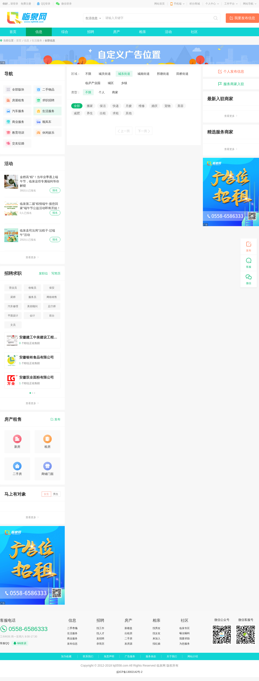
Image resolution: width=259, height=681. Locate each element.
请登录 (14, 3)
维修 (142, 106)
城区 (111, 83)
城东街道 (124, 73)
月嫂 (129, 106)
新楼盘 (128, 628)
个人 (102, 92)
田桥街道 (182, 73)
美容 (180, 106)
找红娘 (156, 643)
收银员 (32, 287)
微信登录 (66, 3)
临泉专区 (184, 628)
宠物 (167, 106)
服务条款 (151, 656)
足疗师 (52, 306)
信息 (38, 32)
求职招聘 (45, 100)
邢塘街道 (163, 73)
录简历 (100, 643)
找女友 (156, 633)
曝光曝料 (184, 633)
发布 (55, 419)
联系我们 (88, 656)
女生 (46, 494)
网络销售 (52, 297)
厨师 (13, 297)
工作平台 (229, 3)
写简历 (55, 273)
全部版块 (14, 89)
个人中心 (210, 3)
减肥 (77, 113)
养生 (90, 113)
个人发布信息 (231, 71)
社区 (194, 32)
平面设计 (13, 315)
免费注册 (26, 3)
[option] (32, 362)
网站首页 (159, 3)
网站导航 (248, 3)
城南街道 (143, 73)
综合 (64, 32)
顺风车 (43, 122)
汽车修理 (13, 306)
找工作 (100, 628)
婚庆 (155, 106)
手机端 (178, 3)
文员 (13, 324)
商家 (115, 92)
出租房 (128, 633)
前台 (51, 315)
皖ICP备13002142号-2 (129, 671)
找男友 (156, 628)
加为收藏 (66, 656)
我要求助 (184, 638)
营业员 (13, 287)
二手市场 (72, 628)
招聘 (90, 32)
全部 (77, 106)
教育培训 (14, 132)
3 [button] (34, 393)
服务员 (32, 297)
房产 (116, 32)
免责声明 (109, 656)
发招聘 (100, 638)
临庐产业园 (92, 83)
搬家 (90, 106)
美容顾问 (32, 306)
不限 (88, 73)
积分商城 (195, 3)
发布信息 (72, 643)
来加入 (156, 638)
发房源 (128, 643)
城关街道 (105, 73)
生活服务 (37, 40)
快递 (116, 106)
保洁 (103, 106)
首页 (12, 32)
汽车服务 (14, 111)
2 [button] (32, 393)
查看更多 (32, 257)
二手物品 (45, 89)
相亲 (142, 32)
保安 (51, 287)
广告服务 (130, 656)
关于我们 (172, 656)
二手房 (128, 638)
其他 (129, 113)
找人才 (100, 633)
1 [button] (30, 393)
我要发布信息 (244, 18)
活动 (168, 32)
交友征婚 (14, 143)
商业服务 (14, 122)
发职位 (43, 273)
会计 (32, 315)
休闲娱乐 (45, 132)
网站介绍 (193, 656)
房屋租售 (14, 100)
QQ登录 (45, 3)
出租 (103, 113)
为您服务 (184, 643)
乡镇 (124, 83)
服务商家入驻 (231, 84)
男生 (55, 494)
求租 (116, 113)
